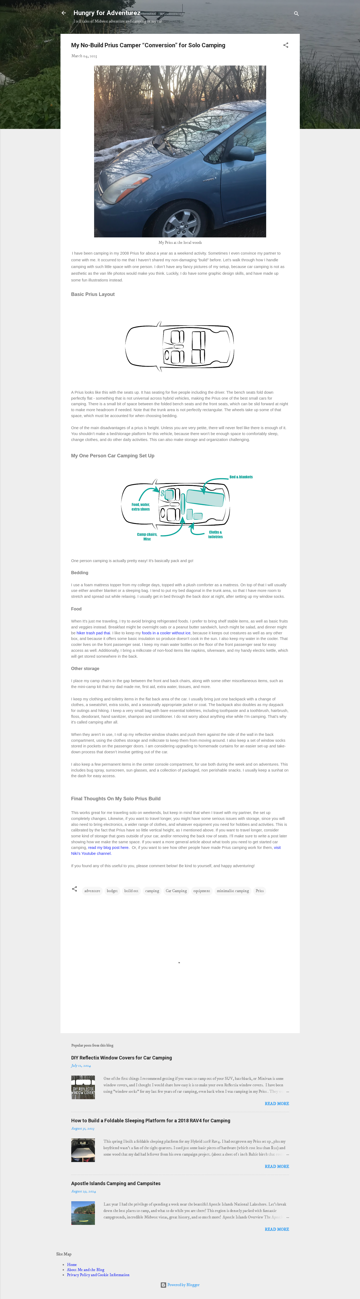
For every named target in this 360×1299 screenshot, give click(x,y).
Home (72, 1264)
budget (112, 890)
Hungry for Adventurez (107, 13)
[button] (286, 46)
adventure (92, 890)
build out (131, 890)
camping (152, 890)
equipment (202, 890)
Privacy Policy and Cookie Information (98, 1275)
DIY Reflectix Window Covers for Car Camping (121, 1058)
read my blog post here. (109, 847)
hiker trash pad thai (93, 633)
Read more (277, 1103)
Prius (260, 890)
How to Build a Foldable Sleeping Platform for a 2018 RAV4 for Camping (150, 1120)
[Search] (296, 14)
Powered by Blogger (180, 1284)
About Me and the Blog (85, 1269)
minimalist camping (233, 890)
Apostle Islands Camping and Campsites (116, 1183)
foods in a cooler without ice (166, 633)
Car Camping (176, 890)
